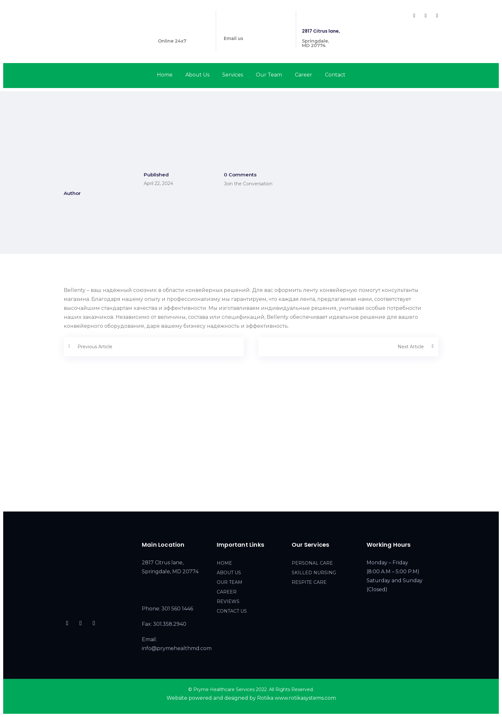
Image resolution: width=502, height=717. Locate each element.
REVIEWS (228, 601)
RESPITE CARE (309, 582)
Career (303, 75)
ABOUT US (229, 573)
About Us (197, 75)
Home (165, 75)
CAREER (227, 592)
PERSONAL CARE (312, 563)
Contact (335, 75)
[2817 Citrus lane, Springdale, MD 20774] (251, 455)
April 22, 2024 (158, 183)
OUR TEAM (229, 582)
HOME (224, 563)
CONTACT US (232, 611)
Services (232, 75)
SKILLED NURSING (314, 573)
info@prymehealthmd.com (256, 28)
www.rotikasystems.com (305, 698)
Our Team (269, 75)
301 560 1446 (172, 31)
